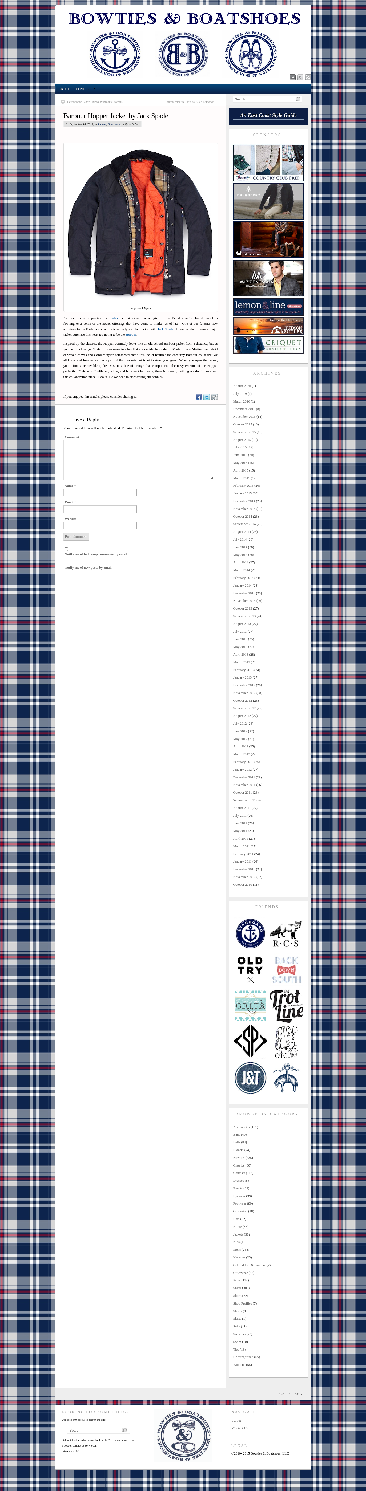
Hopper (131, 334)
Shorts (237, 1311)
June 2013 (240, 639)
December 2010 (244, 869)
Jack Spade (165, 329)
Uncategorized (243, 1357)
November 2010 (244, 877)
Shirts (237, 1288)
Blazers (238, 1150)
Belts (236, 1142)
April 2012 (240, 746)
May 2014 (240, 555)
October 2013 (242, 608)
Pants (237, 1280)
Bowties (239, 1158)
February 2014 (243, 578)
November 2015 (244, 417)
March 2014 (241, 570)
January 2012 (242, 769)
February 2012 (243, 762)
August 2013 (242, 624)
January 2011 (242, 861)
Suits (236, 1326)
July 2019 (240, 394)
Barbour (115, 318)
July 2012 (240, 723)
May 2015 (240, 463)
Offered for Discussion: (249, 1265)
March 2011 (241, 846)
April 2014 (240, 562)
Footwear (239, 1203)
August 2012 (242, 716)
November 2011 (244, 785)
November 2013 (244, 601)
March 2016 (241, 401)
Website (71, 519)
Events (238, 1188)
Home (237, 1227)
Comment (72, 437)
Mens (237, 1250)
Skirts (237, 1319)
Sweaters (239, 1334)
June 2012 (240, 731)
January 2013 (242, 677)
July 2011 (240, 816)
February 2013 (243, 670)
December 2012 (244, 685)
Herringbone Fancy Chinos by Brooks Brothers (95, 101)
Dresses (238, 1181)
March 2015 (241, 478)
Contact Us (85, 89)
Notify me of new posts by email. (88, 568)
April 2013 (240, 654)
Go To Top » (291, 1394)
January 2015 (242, 493)
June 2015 (240, 455)
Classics (239, 1165)
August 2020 (242, 386)
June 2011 (240, 823)
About (64, 89)
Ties (236, 1349)
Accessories (241, 1127)
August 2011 (242, 808)
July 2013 (240, 631)
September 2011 (244, 800)
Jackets (102, 124)
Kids (236, 1242)
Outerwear (114, 124)
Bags (236, 1134)
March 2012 (241, 754)
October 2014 (242, 516)
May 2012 (240, 739)
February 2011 (243, 854)
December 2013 (244, 593)
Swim (237, 1342)
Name (70, 486)
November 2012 (244, 693)
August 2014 (242, 532)
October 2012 (242, 700)
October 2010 (242, 885)
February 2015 (243, 485)
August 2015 (242, 440)
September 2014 (244, 524)
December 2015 (244, 409)
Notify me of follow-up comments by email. (96, 554)
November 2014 (244, 509)
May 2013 (240, 647)
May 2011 (240, 831)
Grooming (240, 1211)
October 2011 (242, 792)
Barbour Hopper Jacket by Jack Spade (115, 116)
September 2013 (244, 616)
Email (70, 502)
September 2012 (244, 708)
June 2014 (240, 547)
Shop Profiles (242, 1303)
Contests (239, 1173)
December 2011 (244, 777)
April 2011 (240, 838)
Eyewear (239, 1196)
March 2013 (241, 662)
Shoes (237, 1296)
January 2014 (242, 585)
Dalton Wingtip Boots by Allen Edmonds (190, 101)
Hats (236, 1219)
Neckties (239, 1257)
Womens (239, 1365)
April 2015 (240, 470)
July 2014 (240, 539)
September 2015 (244, 432)
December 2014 (244, 501)
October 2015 (242, 424)
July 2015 (240, 447)
